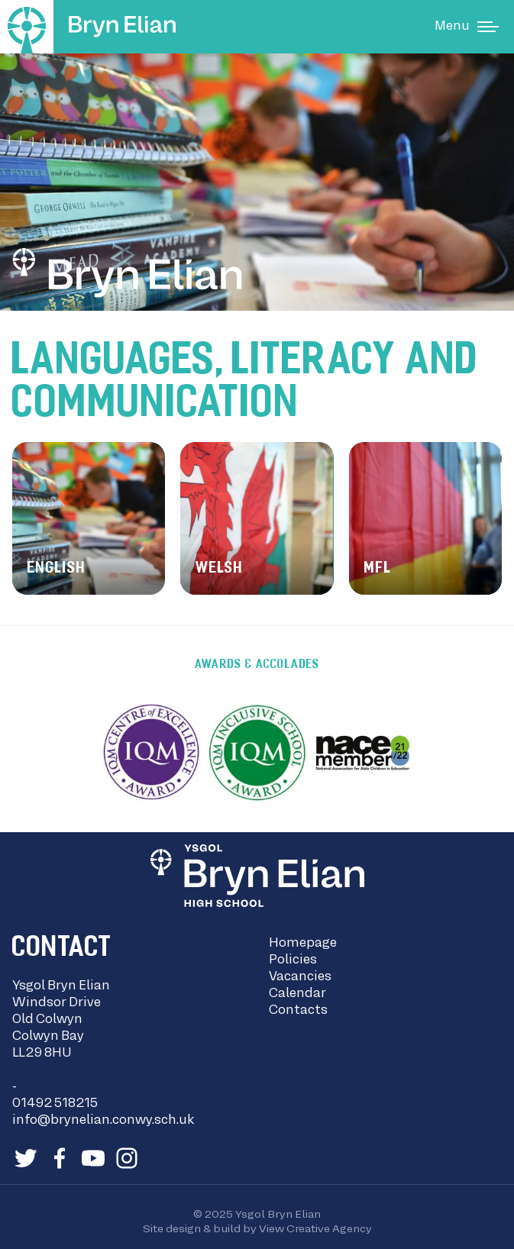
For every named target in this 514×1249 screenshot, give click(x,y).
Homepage (303, 944)
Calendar (297, 994)
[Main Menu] (466, 27)
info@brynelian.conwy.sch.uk (103, 1121)
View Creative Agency (315, 1229)
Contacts (298, 1011)
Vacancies (300, 977)
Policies (293, 960)
